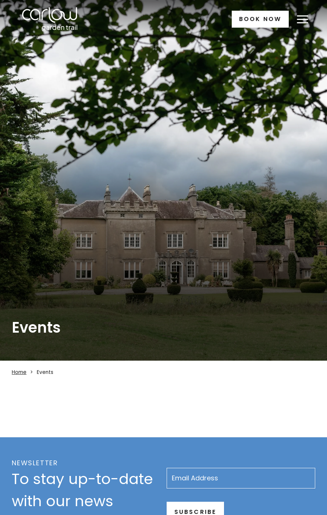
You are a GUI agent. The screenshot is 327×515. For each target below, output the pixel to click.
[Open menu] (302, 19)
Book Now (260, 19)
